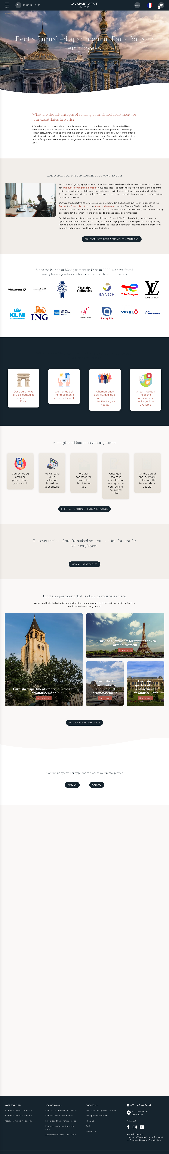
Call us (96, 784)
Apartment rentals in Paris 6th (18, 1110)
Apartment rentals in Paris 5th (18, 1115)
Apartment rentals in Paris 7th (18, 1121)
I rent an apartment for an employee (84, 508)
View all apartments (84, 564)
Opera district (78, 206)
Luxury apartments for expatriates (60, 1121)
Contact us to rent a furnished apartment (112, 239)
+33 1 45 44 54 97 (140, 1105)
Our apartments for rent (97, 1115)
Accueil (8, 13)
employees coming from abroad (79, 187)
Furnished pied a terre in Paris (59, 1115)
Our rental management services (101, 1110)
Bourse (62, 206)
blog (137, 5)
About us (90, 1121)
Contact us (91, 1131)
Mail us (72, 784)
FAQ (88, 1126)
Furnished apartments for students (61, 1110)
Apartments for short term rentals (60, 1134)
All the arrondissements (84, 722)
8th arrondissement (105, 206)
